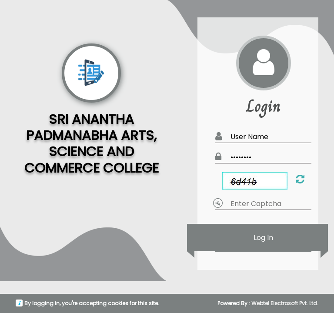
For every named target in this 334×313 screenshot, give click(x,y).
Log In (263, 237)
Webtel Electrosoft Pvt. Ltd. (284, 303)
